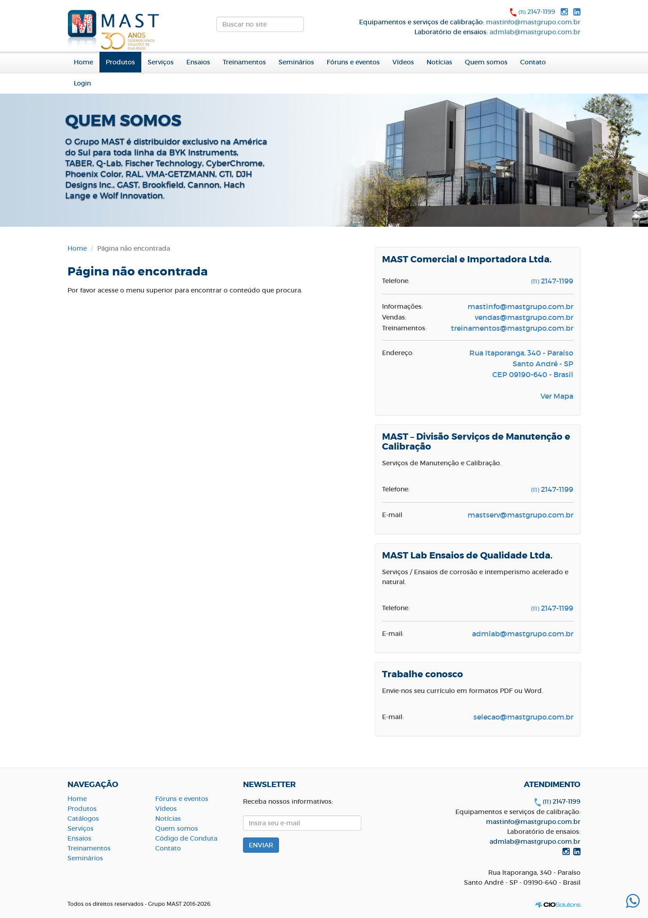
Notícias (439, 62)
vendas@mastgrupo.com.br (524, 317)
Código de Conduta (186, 838)
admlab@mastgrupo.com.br (535, 32)
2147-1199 (536, 12)
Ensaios (198, 62)
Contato (533, 62)
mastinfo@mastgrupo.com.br (533, 22)
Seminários (296, 62)
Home (83, 62)
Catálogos (83, 818)
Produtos (82, 809)
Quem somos (176, 828)
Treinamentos (244, 62)
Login (82, 83)
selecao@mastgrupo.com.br (523, 716)
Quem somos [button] (486, 62)
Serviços (161, 62)
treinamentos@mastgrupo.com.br (512, 328)
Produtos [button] (120, 62)
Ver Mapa (556, 396)
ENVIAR (311, 27)
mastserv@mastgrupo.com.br (520, 514)
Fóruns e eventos (353, 62)
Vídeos (403, 62)
